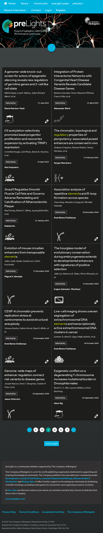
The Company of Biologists (81, 511)
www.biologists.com (15, 498)
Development (12, 478)
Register (61, 10)
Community (41, 3)
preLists (78, 3)
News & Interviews (15, 10)
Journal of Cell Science (30, 478)
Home (10, 3)
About (25, 3)
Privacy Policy (9, 511)
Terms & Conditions (29, 511)
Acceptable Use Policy (53, 511)
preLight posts (60, 3)
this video (12, 490)
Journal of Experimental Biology (57, 478)
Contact (36, 10)
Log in (48, 10)
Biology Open (28, 481)
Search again (51, 443)
